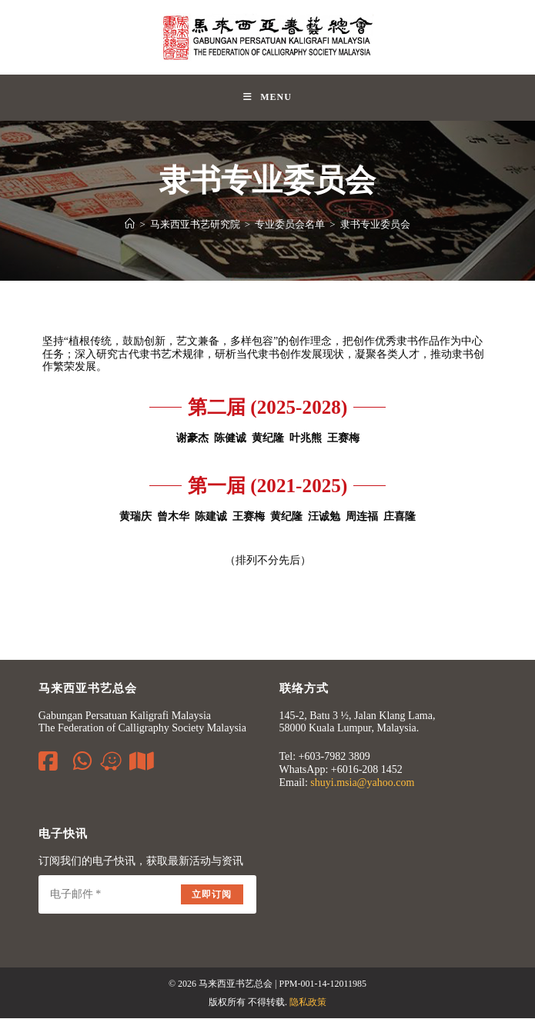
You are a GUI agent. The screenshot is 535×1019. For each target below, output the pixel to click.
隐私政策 (307, 1002)
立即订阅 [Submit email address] (212, 895)
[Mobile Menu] (267, 98)
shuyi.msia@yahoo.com (362, 782)
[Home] (130, 224)
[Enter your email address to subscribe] (147, 895)
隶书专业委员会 (375, 224)
